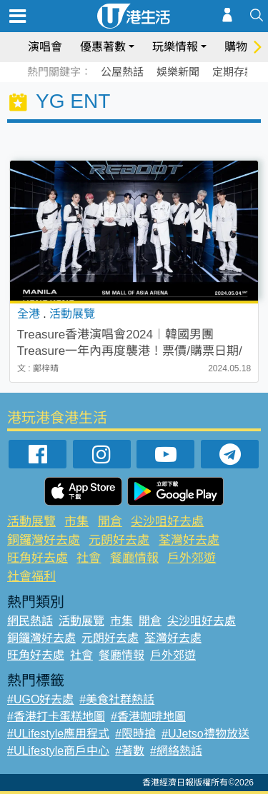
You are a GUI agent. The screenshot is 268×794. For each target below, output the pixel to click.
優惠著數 (103, 47)
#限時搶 (135, 734)
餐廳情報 (134, 558)
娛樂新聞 (178, 72)
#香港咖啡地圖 (148, 716)
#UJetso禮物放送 (205, 734)
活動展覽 (31, 521)
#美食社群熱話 (116, 699)
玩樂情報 (175, 47)
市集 (76, 521)
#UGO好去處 (40, 699)
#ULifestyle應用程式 (58, 734)
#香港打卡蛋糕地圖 (56, 716)
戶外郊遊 (191, 558)
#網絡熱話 (176, 751)
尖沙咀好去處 (167, 521)
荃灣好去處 (189, 540)
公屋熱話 (122, 72)
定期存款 (233, 72)
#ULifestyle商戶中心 (58, 751)
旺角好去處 (37, 558)
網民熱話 (30, 621)
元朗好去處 (119, 540)
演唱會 (45, 47)
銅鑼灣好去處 (43, 540)
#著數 (129, 751)
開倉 (110, 521)
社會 (88, 558)
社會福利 (31, 576)
